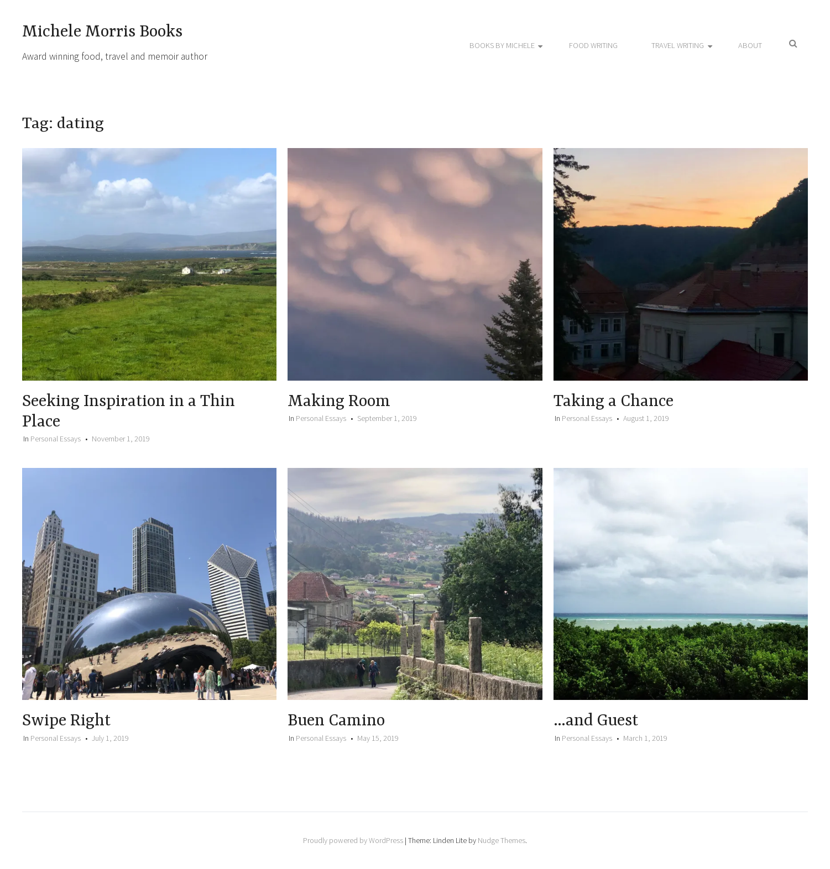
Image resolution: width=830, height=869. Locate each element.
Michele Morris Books (102, 32)
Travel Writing (677, 45)
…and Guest (596, 721)
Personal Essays (55, 439)
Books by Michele (502, 45)
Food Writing (593, 45)
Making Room (339, 401)
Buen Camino (336, 721)
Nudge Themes (501, 840)
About (750, 45)
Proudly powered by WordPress (353, 840)
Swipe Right (66, 721)
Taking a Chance (614, 401)
